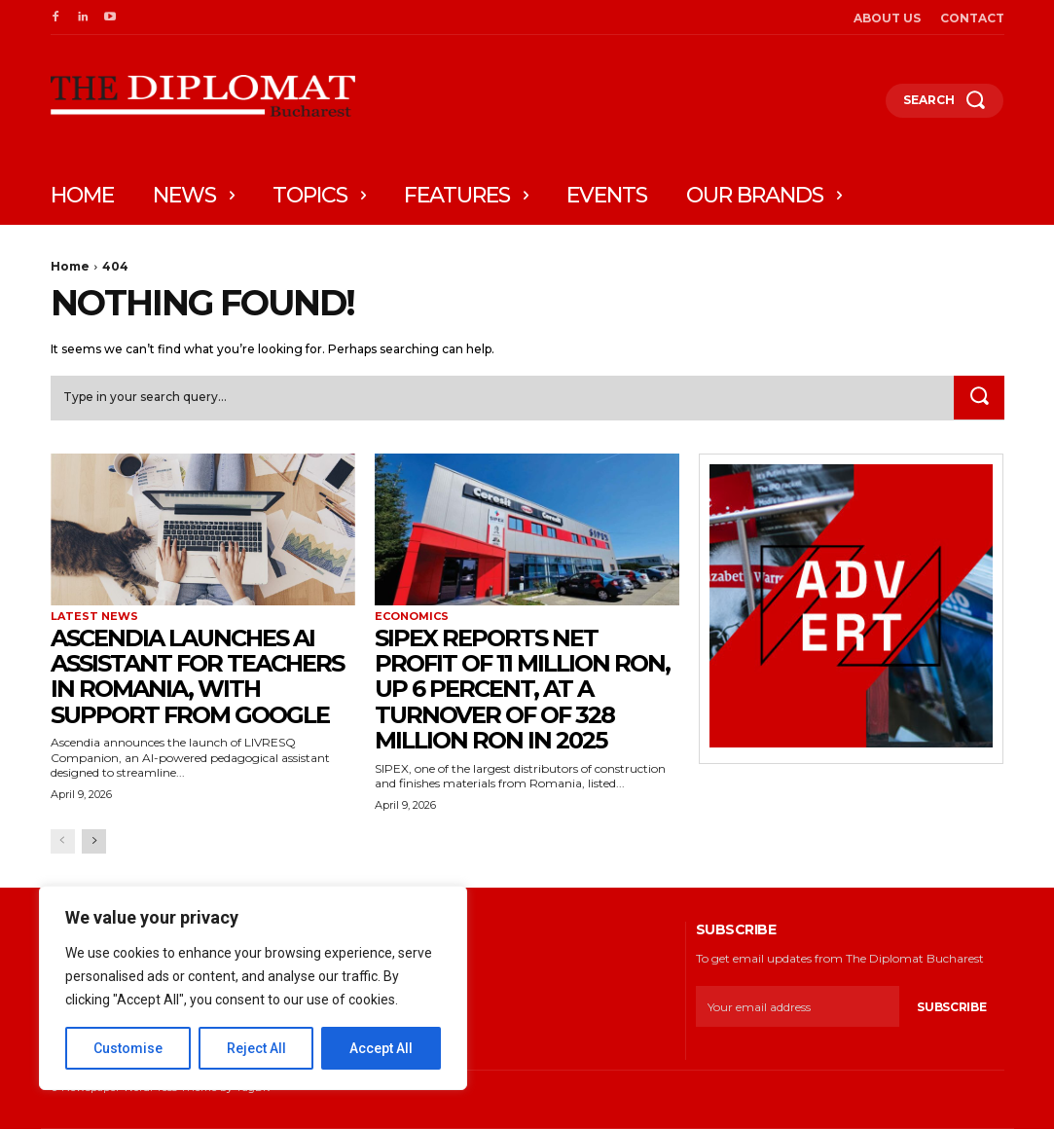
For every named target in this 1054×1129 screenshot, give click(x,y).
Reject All (256, 1048)
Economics (412, 617)
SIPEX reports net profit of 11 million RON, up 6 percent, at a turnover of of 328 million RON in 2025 (522, 689)
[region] (253, 988)
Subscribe (951, 1007)
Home (70, 266)
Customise (128, 1048)
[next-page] (94, 841)
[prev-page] (63, 841)
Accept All (381, 1048)
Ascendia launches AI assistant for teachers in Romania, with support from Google (197, 676)
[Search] (979, 398)
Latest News (94, 617)
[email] (797, 1007)
